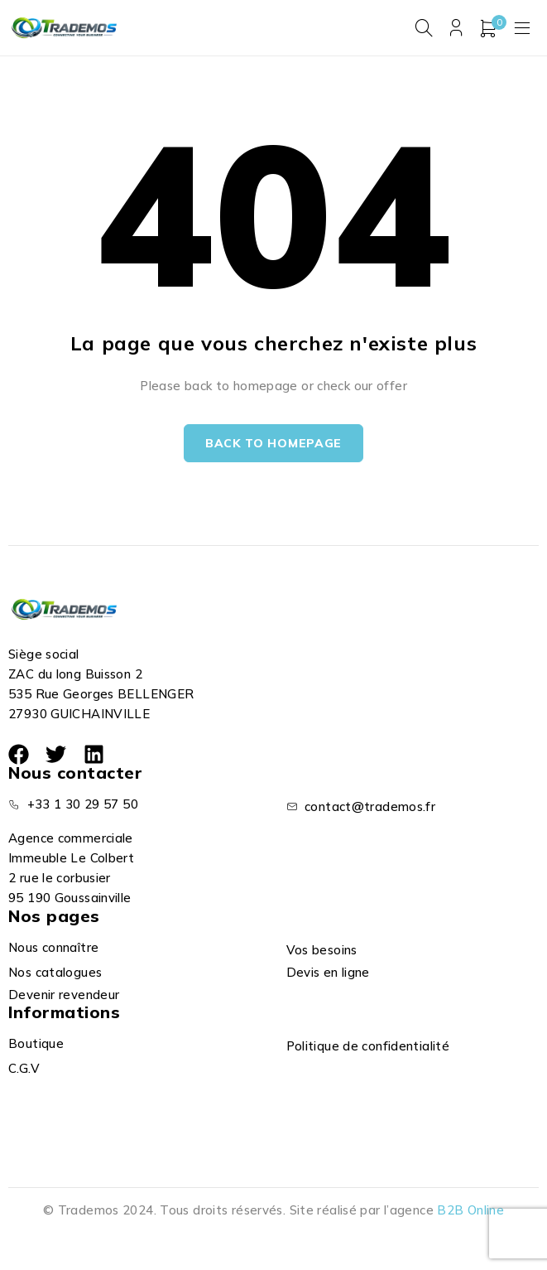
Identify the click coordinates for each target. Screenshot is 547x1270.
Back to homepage (273, 443)
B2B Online (470, 1210)
